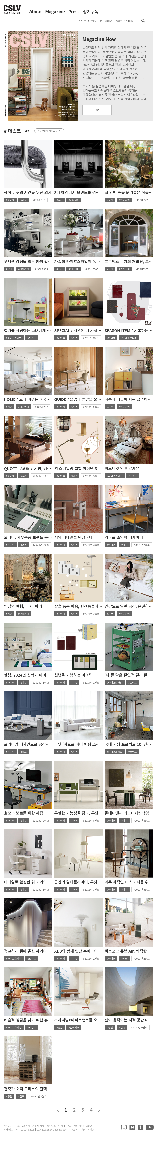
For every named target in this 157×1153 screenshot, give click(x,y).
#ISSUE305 (142, 200)
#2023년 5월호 (41, 889)
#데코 (74, 476)
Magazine (55, 11)
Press (73, 11)
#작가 (24, 476)
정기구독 (91, 11)
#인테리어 (74, 200)
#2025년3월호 (90, 338)
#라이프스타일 (14, 338)
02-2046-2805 (27, 1129)
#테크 (24, 752)
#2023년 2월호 (91, 958)
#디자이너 (23, 407)
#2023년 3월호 (91, 889)
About (35, 11)
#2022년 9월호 (139, 1027)
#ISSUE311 (39, 200)
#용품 (24, 545)
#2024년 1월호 (41, 682)
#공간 (59, 200)
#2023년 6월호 (142, 820)
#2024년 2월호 (142, 545)
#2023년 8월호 (91, 820)
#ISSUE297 (41, 407)
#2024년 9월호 (91, 407)
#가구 (24, 200)
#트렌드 (32, 338)
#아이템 (10, 200)
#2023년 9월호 (41, 820)
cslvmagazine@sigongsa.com (52, 1129)
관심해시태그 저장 (51, 131)
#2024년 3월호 (41, 476)
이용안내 (73, 1129)
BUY (97, 110)
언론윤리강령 (87, 1129)
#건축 (122, 1027)
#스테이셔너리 (129, 338)
